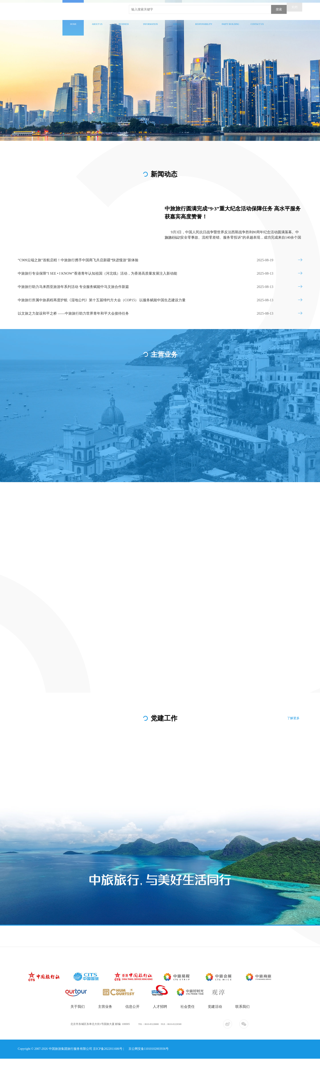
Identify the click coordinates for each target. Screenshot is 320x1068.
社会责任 (203, 20)
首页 (73, 20)
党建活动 (215, 1018)
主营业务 (123, 20)
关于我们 (97, 20)
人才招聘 (177, 20)
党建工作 (230, 20)
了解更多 (296, 720)
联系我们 (257, 20)
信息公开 (150, 20)
